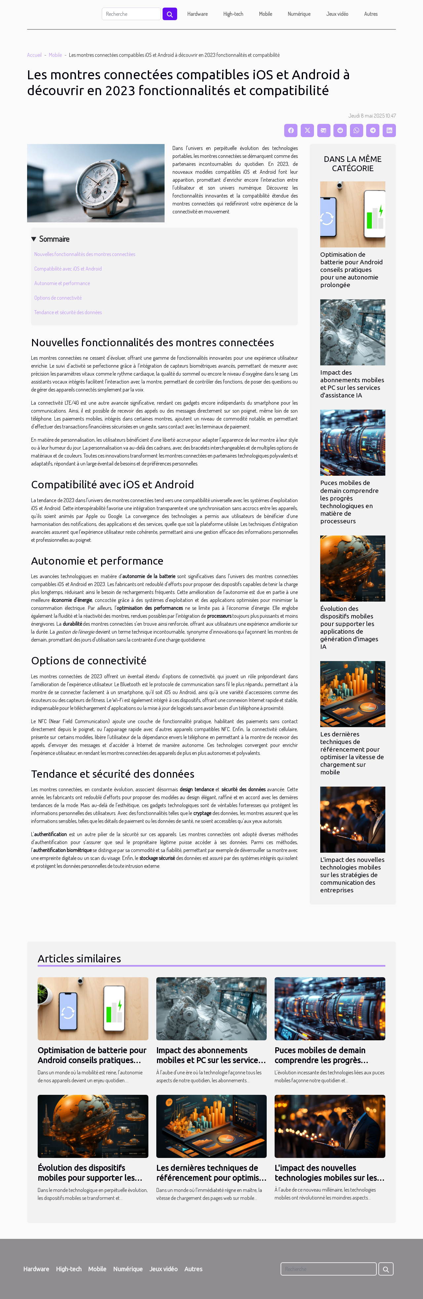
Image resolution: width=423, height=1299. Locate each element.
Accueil (34, 55)
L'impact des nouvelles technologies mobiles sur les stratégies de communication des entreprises (352, 875)
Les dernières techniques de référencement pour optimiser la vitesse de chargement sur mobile (352, 753)
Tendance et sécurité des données (68, 312)
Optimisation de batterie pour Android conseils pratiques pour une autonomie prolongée (351, 269)
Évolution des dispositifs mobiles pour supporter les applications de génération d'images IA (349, 627)
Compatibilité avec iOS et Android (68, 268)
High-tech (233, 14)
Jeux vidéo (337, 14)
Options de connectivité (58, 297)
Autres (370, 14)
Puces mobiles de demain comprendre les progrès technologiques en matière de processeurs (349, 501)
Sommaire (54, 239)
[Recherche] (131, 14)
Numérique (299, 14)
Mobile (265, 14)
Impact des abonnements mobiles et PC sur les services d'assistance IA (352, 384)
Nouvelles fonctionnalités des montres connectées (84, 254)
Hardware (197, 14)
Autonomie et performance (62, 283)
